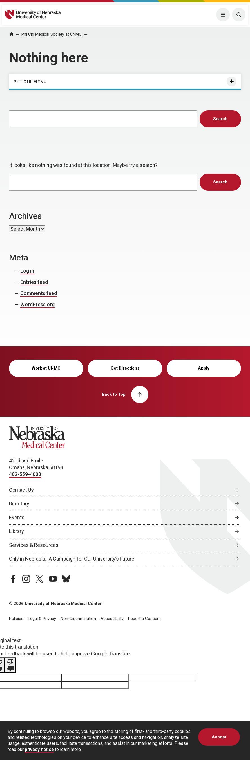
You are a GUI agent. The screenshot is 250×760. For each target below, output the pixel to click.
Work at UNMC (46, 368)
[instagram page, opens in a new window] (26, 579)
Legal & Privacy (42, 618)
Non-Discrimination (78, 618)
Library (16, 531)
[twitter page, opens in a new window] (39, 579)
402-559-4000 (25, 474)
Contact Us (21, 490)
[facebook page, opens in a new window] (13, 579)
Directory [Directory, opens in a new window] (19, 504)
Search (220, 118)
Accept (219, 736)
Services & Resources (34, 545)
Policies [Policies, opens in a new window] (16, 618)
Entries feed (34, 282)
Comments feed (38, 293)
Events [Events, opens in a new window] (16, 517)
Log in (27, 271)
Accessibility (112, 618)
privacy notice (39, 749)
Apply (203, 368)
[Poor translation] (10, 665)
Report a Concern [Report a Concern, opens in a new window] (144, 618)
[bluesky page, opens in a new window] (66, 579)
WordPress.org (37, 304)
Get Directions (125, 368)
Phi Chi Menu (30, 81)
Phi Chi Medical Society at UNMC (51, 34)
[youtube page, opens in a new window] (53, 579)
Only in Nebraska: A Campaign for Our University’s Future (71, 559)
